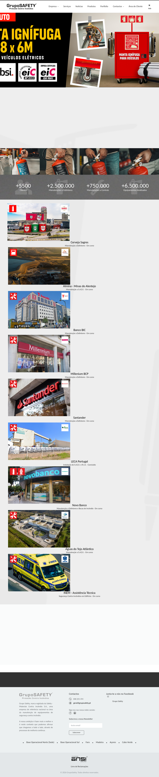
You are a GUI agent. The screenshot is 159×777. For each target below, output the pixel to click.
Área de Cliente (135, 6)
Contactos (118, 6)
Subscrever (76, 732)
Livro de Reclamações (79, 766)
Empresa (54, 6)
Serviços (67, 6)
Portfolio (104, 6)
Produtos (91, 6)
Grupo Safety (117, 701)
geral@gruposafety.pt (82, 703)
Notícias (79, 6)
